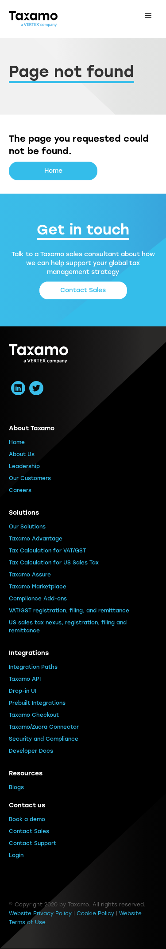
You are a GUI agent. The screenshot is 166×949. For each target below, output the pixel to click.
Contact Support (32, 843)
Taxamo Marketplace (37, 587)
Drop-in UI (22, 691)
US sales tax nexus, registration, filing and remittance (68, 626)
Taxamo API (25, 679)
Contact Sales (83, 290)
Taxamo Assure (30, 575)
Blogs (16, 787)
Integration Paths (33, 667)
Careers (20, 490)
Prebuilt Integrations (37, 703)
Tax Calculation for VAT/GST (47, 551)
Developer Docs (31, 751)
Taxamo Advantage (35, 539)
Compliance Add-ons (38, 599)
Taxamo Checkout (34, 715)
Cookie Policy (95, 913)
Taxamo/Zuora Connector (44, 727)
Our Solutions (27, 527)
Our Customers (30, 478)
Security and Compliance (43, 739)
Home (53, 171)
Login (16, 855)
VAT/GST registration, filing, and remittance (69, 611)
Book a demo (27, 819)
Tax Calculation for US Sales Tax (54, 563)
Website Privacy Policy (40, 913)
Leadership (24, 466)
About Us (22, 454)
